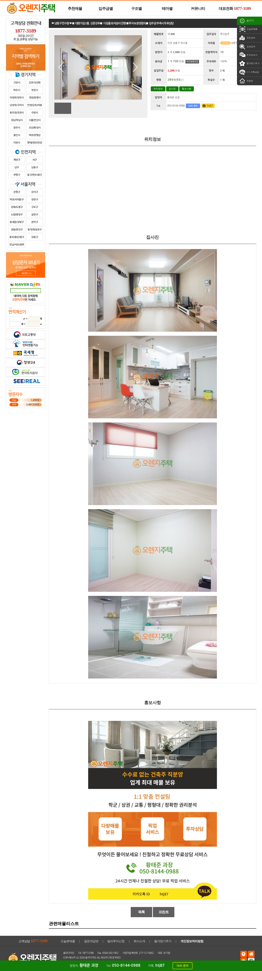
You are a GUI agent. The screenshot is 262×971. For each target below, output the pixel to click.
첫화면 (246, 81)
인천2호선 (225, 43)
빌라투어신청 (115, 941)
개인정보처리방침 (191, 941)
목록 (141, 912)
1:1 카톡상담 (249, 72)
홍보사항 (186, 88)
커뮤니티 (198, 8)
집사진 (172, 88)
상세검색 (247, 46)
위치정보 (158, 88)
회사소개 (139, 941)
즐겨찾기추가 (249, 63)
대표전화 (235, 8)
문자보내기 (248, 55)
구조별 (136, 8)
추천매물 (75, 8)
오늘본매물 (248, 29)
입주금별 (106, 8)
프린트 (163, 912)
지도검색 (247, 38)
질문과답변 (91, 941)
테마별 (167, 8)
